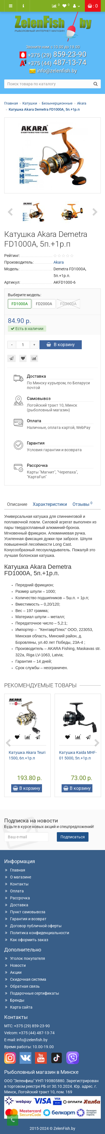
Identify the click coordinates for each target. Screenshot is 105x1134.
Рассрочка (17, 898)
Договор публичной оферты (33, 926)
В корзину (60, 344)
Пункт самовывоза (24, 912)
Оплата (14, 891)
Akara (81, 103)
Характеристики (50, 504)
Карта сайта (18, 1007)
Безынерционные (57, 103)
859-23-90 (57, 54)
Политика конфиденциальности (36, 933)
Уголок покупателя (24, 958)
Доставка (16, 905)
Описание (17, 504)
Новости (15, 965)
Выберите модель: (24, 295)
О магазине (17, 877)
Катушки (29, 103)
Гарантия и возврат (25, 919)
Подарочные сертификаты (31, 993)
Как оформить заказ (26, 940)
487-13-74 (57, 62)
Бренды (14, 1000)
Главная (11, 103)
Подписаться (72, 837)
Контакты (16, 884)
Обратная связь (22, 986)
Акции (13, 972)
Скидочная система (25, 979)
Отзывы (82, 504)
